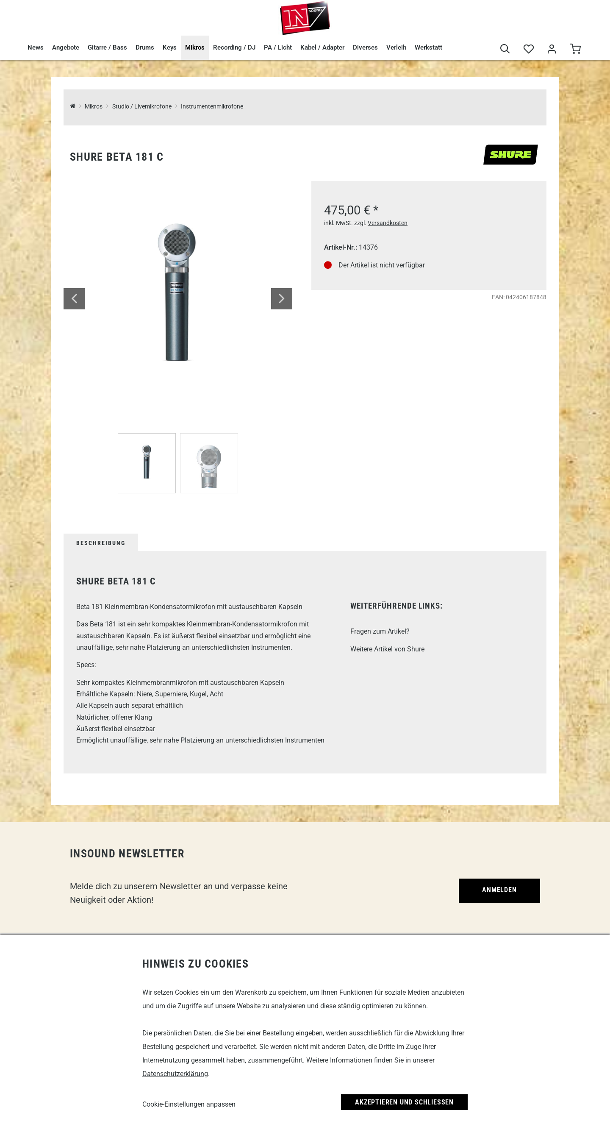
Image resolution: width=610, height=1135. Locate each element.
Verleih (396, 47)
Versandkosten (388, 223)
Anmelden (499, 890)
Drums (145, 47)
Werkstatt (428, 47)
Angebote (65, 47)
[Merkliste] (528, 49)
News (36, 47)
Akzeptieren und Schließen (404, 1102)
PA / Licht (278, 47)
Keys (170, 47)
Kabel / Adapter (322, 47)
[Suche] (505, 49)
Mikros (195, 47)
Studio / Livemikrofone (142, 106)
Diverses (365, 47)
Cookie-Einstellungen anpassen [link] (189, 1104)
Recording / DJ (234, 47)
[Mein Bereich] (551, 49)
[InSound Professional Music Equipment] (72, 106)
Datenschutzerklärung (175, 1074)
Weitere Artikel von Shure (387, 649)
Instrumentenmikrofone (212, 106)
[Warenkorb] (575, 49)
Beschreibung (100, 543)
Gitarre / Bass (107, 47)
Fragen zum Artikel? (380, 631)
